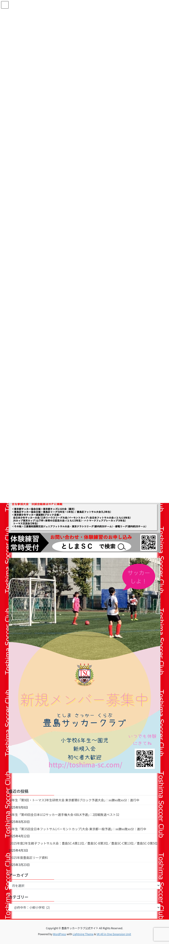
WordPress (59, 934)
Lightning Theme (83, 934)
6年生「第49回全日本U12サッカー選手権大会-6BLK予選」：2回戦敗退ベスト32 (64, 814)
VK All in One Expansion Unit (114, 934)
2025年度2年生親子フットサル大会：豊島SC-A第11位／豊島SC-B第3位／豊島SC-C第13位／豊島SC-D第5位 (84, 843)
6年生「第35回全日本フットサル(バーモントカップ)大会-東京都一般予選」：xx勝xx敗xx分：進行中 (78, 829)
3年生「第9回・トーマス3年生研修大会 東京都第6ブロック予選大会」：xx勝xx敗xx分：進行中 (74, 800)
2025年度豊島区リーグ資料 (29, 857)
